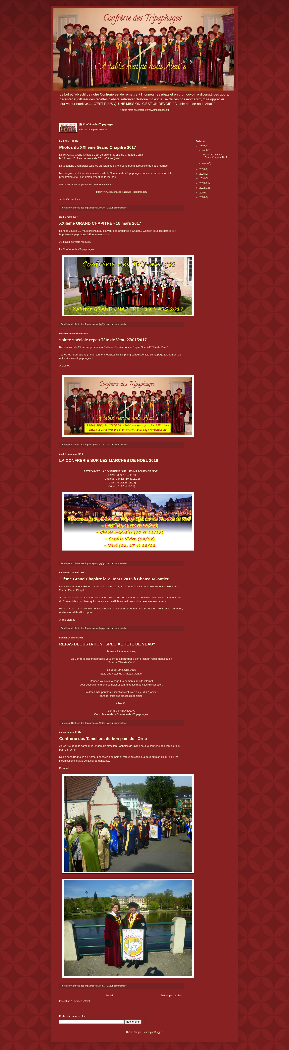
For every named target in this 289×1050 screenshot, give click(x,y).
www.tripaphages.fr (159, 110)
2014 (202, 178)
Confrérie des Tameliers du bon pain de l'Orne (103, 738)
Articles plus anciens (172, 995)
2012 (202, 187)
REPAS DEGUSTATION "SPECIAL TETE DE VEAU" (107, 644)
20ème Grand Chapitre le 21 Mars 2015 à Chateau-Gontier (114, 579)
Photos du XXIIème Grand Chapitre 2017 (97, 147)
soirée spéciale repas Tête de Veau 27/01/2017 (103, 340)
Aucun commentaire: (117, 207)
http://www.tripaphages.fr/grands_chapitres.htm (121, 191)
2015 (202, 173)
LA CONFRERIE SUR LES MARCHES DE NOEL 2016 (108, 460)
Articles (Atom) (82, 1001)
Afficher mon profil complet (93, 129)
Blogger (158, 1032)
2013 (202, 183)
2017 (202, 146)
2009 (202, 192)
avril (204, 150)
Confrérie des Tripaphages (98, 124)
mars (205, 163)
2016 (202, 169)
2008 (202, 197)
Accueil (109, 995)
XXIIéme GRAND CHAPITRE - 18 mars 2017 (100, 223)
